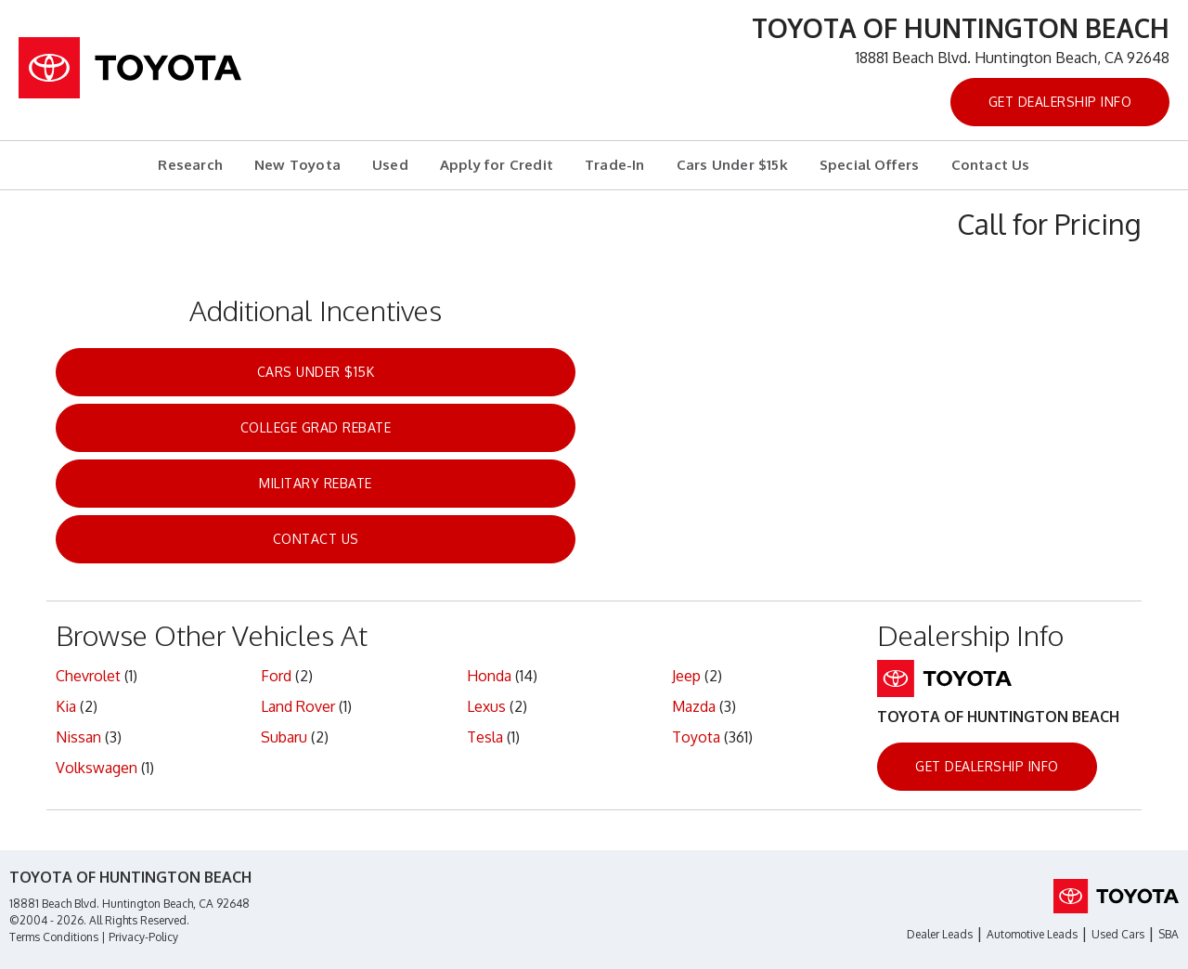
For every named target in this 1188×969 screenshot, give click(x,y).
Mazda (694, 706)
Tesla (485, 737)
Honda (489, 675)
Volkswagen (96, 767)
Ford (276, 675)
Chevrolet (88, 675)
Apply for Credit (496, 165)
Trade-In (615, 165)
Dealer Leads (940, 934)
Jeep (686, 675)
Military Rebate (315, 483)
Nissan (78, 737)
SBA (1168, 934)
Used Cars (1117, 934)
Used (390, 165)
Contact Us (990, 165)
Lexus (486, 706)
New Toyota (297, 165)
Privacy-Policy (143, 937)
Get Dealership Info (1060, 102)
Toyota (696, 737)
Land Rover (298, 706)
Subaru (284, 737)
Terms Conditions (53, 937)
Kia (66, 706)
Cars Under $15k (732, 165)
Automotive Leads (1032, 934)
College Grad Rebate (316, 427)
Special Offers (870, 165)
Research (190, 165)
